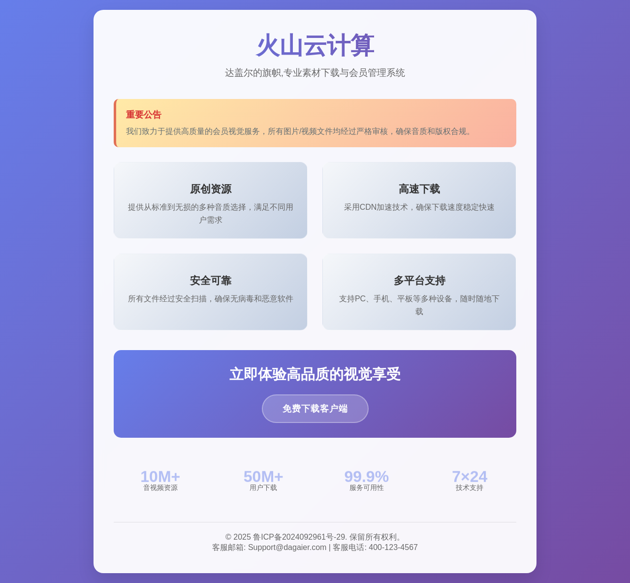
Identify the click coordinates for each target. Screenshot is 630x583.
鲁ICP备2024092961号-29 (299, 537)
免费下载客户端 (315, 409)
